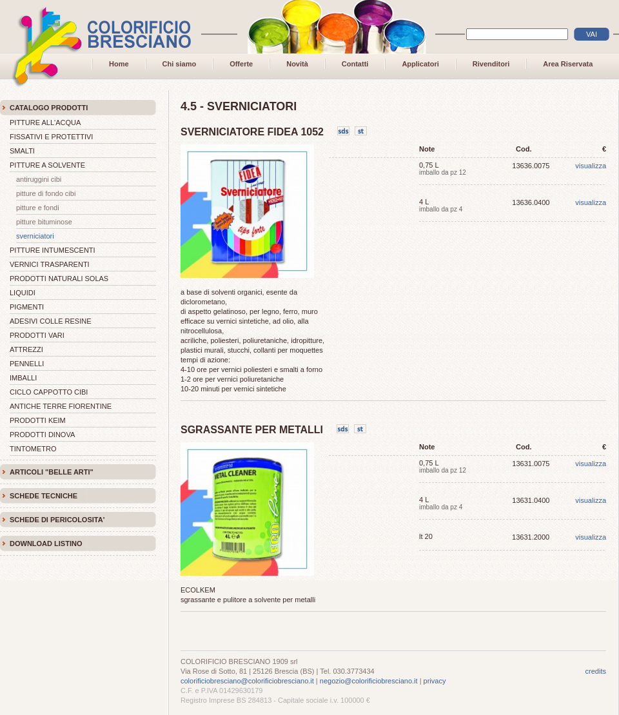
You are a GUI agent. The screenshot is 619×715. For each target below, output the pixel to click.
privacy (435, 681)
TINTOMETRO (33, 449)
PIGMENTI (27, 307)
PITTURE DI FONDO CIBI (45, 193)
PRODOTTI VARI (37, 335)
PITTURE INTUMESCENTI (52, 250)
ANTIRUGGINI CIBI (38, 179)
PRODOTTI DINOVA (42, 434)
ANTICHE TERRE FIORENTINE (61, 406)
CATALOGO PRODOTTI (49, 108)
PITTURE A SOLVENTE (47, 165)
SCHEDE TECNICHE (43, 496)
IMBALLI (23, 378)
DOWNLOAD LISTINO (46, 543)
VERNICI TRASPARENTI (50, 264)
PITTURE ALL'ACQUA (45, 122)
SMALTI (22, 151)
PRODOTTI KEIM (38, 420)
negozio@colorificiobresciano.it (369, 681)
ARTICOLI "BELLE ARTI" (51, 472)
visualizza (590, 166)
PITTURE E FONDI (37, 207)
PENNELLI (27, 363)
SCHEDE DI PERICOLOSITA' (57, 520)
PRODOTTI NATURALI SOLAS (59, 278)
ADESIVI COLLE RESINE (51, 321)
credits (595, 671)
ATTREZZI (26, 349)
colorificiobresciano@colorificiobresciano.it (247, 681)
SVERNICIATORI (35, 236)
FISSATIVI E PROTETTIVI (51, 137)
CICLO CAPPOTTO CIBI (49, 392)
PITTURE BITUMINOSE (44, 222)
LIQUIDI (22, 293)
